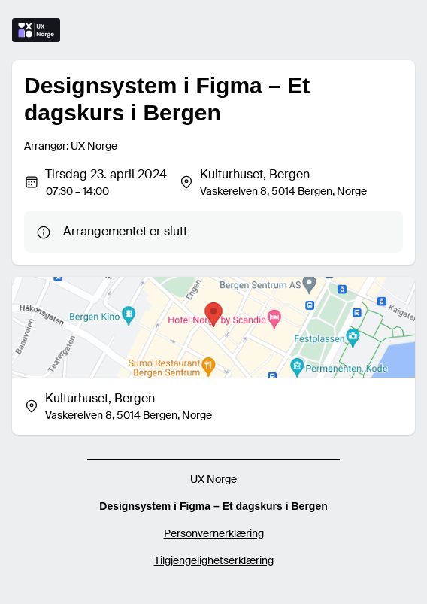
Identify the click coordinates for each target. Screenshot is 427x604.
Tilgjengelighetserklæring (214, 560)
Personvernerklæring (214, 533)
